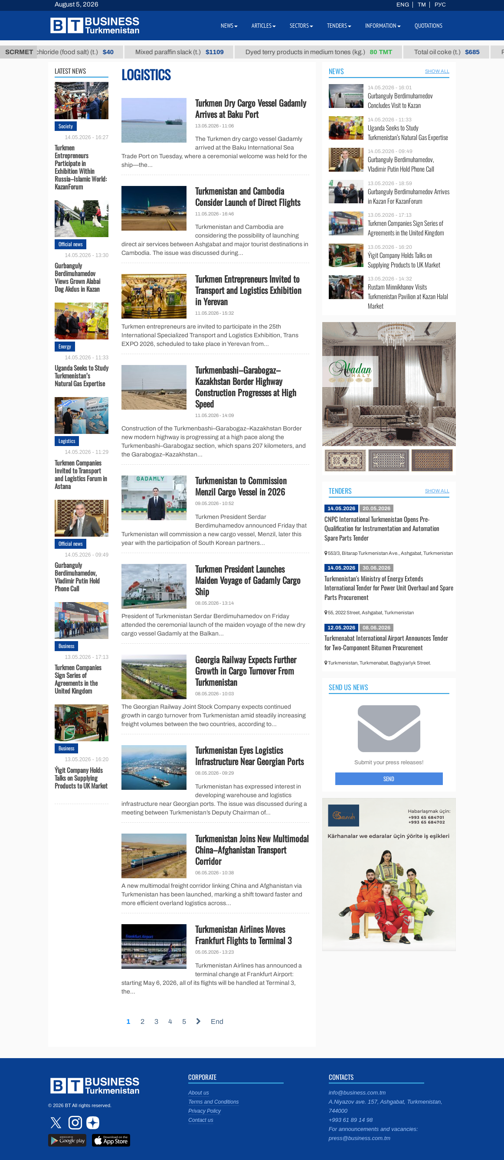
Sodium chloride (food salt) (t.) (71, 52)
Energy (65, 346)
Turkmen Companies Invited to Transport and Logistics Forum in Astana (81, 474)
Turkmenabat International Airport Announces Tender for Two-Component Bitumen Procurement (386, 642)
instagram (74, 1122)
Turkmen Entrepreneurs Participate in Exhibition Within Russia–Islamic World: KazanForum (81, 166)
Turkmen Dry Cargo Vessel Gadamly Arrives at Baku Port (250, 108)
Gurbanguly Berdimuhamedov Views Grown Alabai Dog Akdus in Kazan (77, 277)
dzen (91, 1122)
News (336, 71)
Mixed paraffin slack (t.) (188, 52)
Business (66, 645)
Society (66, 126)
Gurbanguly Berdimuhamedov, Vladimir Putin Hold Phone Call (77, 576)
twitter (56, 1122)
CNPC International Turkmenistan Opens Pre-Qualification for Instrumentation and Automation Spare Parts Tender (381, 528)
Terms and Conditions (213, 1102)
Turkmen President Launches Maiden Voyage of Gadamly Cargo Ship (248, 580)
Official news (70, 244)
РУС (440, 5)
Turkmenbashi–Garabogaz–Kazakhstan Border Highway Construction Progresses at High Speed (245, 386)
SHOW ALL (437, 71)
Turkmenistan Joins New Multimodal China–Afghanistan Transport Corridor (252, 850)
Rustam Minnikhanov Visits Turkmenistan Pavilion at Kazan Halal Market (408, 296)
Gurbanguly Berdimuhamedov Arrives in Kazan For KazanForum (408, 196)
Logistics (67, 440)
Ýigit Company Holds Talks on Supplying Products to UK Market (81, 777)
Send (388, 778)
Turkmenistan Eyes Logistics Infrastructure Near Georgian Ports (249, 755)
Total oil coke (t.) (455, 52)
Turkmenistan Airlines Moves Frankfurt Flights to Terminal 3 (243, 934)
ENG (402, 5)
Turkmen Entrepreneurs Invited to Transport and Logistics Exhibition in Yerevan (248, 290)
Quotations (428, 25)
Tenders (340, 491)
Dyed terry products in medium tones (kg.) (327, 52)
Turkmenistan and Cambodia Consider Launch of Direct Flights (247, 196)
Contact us (200, 1120)
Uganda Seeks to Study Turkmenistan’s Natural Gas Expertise (81, 375)
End (217, 1021)
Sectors (301, 25)
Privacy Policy (204, 1111)
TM (422, 5)
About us (198, 1093)
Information (383, 25)
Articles (264, 25)
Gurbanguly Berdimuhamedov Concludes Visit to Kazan (400, 100)
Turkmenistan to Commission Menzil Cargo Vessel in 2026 (241, 486)
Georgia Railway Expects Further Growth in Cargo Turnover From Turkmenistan (245, 671)
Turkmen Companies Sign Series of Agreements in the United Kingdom (78, 678)
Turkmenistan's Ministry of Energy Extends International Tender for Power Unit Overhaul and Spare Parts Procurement (388, 587)
